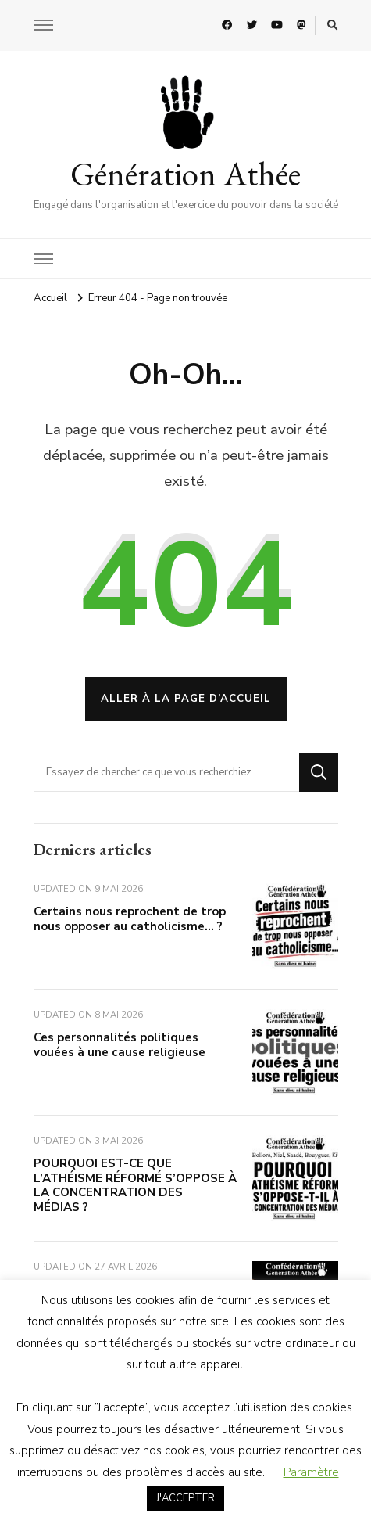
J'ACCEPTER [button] (185, 1498)
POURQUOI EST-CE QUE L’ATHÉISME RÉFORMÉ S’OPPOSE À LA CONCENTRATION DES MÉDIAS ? (135, 1185)
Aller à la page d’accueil (186, 699)
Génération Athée (185, 174)
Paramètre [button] (311, 1472)
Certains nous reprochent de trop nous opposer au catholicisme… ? (130, 919)
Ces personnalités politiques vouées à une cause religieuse (119, 1045)
